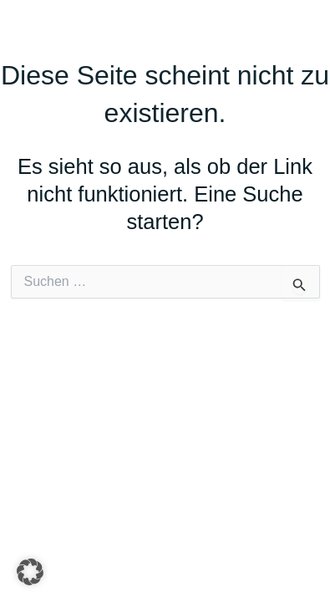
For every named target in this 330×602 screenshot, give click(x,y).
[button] (30, 572)
